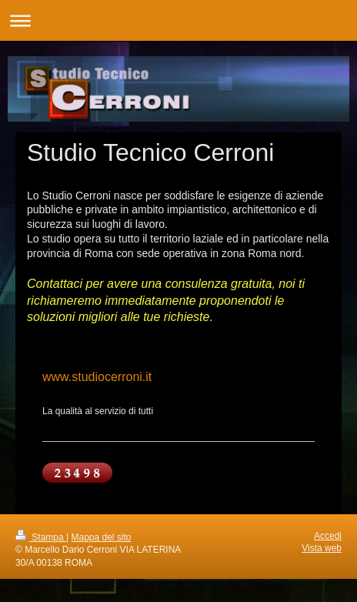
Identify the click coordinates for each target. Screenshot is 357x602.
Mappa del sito (102, 537)
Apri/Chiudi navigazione (178, 20)
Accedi (328, 535)
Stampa (40, 537)
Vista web (322, 548)
